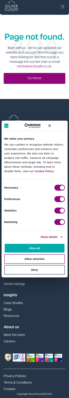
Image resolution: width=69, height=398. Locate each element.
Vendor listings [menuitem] (14, 284)
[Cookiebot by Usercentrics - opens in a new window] (28, 125)
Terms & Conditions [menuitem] (18, 383)
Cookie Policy (44, 171)
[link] (62, 7)
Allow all (34, 248)
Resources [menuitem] (11, 316)
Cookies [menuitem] (9, 389)
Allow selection (34, 258)
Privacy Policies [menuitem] (15, 376)
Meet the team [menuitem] (14, 335)
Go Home (34, 78)
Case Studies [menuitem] (13, 303)
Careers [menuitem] (9, 341)
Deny (34, 269)
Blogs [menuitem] (8, 309)
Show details (49, 236)
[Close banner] (56, 125)
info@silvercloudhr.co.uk (34, 66)
